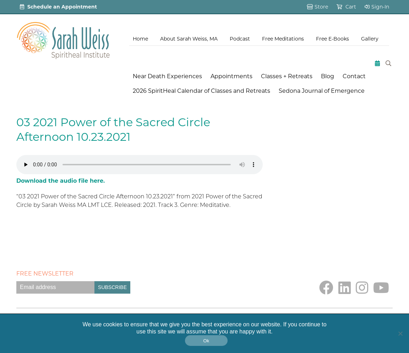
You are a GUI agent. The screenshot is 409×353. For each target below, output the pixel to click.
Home (140, 39)
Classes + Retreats (286, 76)
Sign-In (377, 7)
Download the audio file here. (60, 180)
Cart (346, 7)
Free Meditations (283, 39)
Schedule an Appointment (58, 7)
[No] (400, 333)
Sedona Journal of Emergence (322, 90)
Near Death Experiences (167, 76)
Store (317, 7)
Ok (206, 340)
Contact (354, 76)
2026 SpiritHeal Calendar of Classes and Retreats (201, 90)
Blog (327, 76)
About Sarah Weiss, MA (189, 39)
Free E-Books (332, 39)
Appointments (231, 76)
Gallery (369, 39)
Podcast (240, 39)
